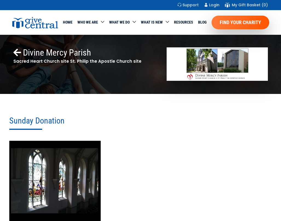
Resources (183, 22)
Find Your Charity (240, 22)
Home (68, 22)
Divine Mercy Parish (52, 52)
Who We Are (87, 22)
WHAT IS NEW (152, 22)
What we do (119, 22)
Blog (202, 22)
